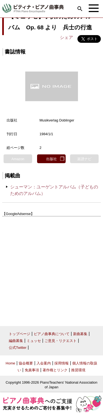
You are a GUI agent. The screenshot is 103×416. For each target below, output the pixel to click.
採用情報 (61, 363)
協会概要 (26, 363)
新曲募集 (80, 334)
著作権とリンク (55, 370)
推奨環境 (78, 370)
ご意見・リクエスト (60, 341)
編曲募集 (16, 341)
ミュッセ (34, 341)
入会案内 (44, 363)
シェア (66, 37)
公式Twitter (17, 348)
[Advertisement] (51, 269)
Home (10, 363)
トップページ (19, 334)
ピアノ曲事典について (51, 334)
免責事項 (32, 370)
